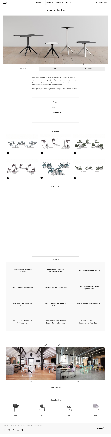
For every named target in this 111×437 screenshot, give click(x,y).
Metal (56, 110)
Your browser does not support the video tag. (55, 224)
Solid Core (56, 115)
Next (83, 66)
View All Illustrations (55, 189)
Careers (30, 428)
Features (55, 71)
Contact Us (8, 428)
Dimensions (88, 71)
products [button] (38, 2)
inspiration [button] (49, 2)
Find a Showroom (19, 428)
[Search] (96, 2)
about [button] (68, 2)
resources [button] (59, 2)
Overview (23, 71)
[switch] (102, 2)
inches (105, 2)
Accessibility (39, 428)
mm (100, 2)
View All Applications (55, 390)
